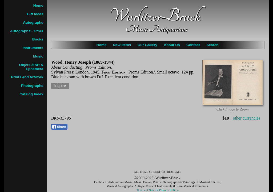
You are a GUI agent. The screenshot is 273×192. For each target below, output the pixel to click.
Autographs (33, 22)
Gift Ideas (35, 14)
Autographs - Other (26, 31)
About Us (172, 45)
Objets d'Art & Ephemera (31, 67)
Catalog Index (31, 94)
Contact (193, 45)
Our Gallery (147, 45)
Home (102, 45)
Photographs (32, 86)
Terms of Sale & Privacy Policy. (158, 190)
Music (38, 56)
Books (37, 39)
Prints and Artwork (27, 77)
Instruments (33, 48)
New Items (122, 45)
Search (212, 45)
